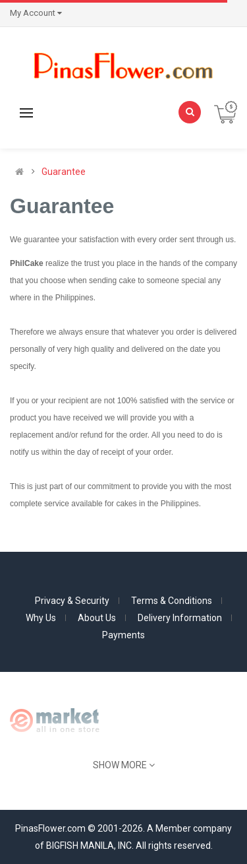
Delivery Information (180, 618)
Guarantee (63, 171)
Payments (123, 635)
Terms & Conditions (171, 600)
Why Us (41, 618)
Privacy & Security (72, 600)
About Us (97, 618)
